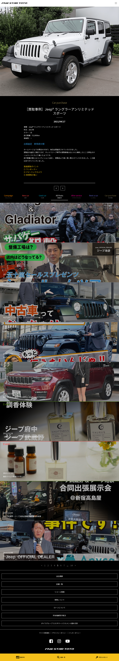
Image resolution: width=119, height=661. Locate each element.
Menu (115, 3)
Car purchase (110, 196)
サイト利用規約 (44, 633)
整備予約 (20, 657)
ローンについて (59, 607)
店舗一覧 (60, 657)
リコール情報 (59, 592)
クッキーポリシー (75, 633)
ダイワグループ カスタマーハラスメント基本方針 (59, 623)
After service (76, 196)
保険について (59, 600)
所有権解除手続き (59, 615)
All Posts (59, 196)
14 (71, 565)
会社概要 (59, 576)
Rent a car (93, 196)
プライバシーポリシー (59, 633)
